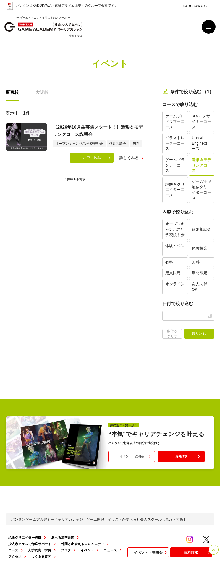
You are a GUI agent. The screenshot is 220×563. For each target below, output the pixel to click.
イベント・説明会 (136, 456)
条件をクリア (172, 333)
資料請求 (188, 456)
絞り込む (199, 333)
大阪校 (42, 92)
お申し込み (97, 157)
